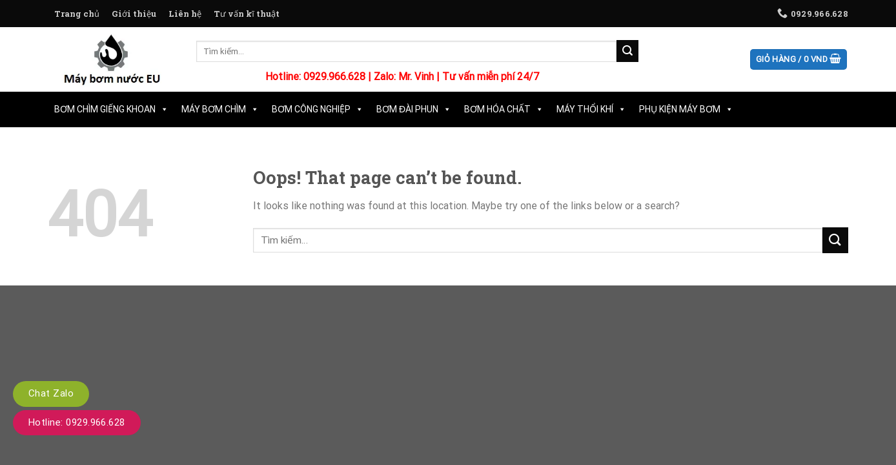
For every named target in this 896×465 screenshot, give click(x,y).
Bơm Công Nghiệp (317, 109)
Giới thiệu (134, 13)
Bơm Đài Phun (413, 109)
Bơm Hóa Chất (504, 109)
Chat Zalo (51, 393)
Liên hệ (184, 13)
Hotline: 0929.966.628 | (319, 76)
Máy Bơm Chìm (220, 109)
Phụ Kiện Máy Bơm (686, 109)
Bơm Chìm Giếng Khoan (111, 109)
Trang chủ (76, 13)
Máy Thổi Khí (591, 109)
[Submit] (627, 51)
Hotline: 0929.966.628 (76, 422)
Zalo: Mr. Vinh (404, 76)
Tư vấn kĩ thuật (247, 13)
